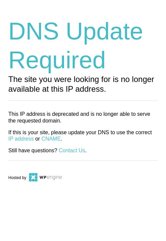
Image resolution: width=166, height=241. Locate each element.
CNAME (51, 139)
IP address (21, 139)
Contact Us (72, 150)
